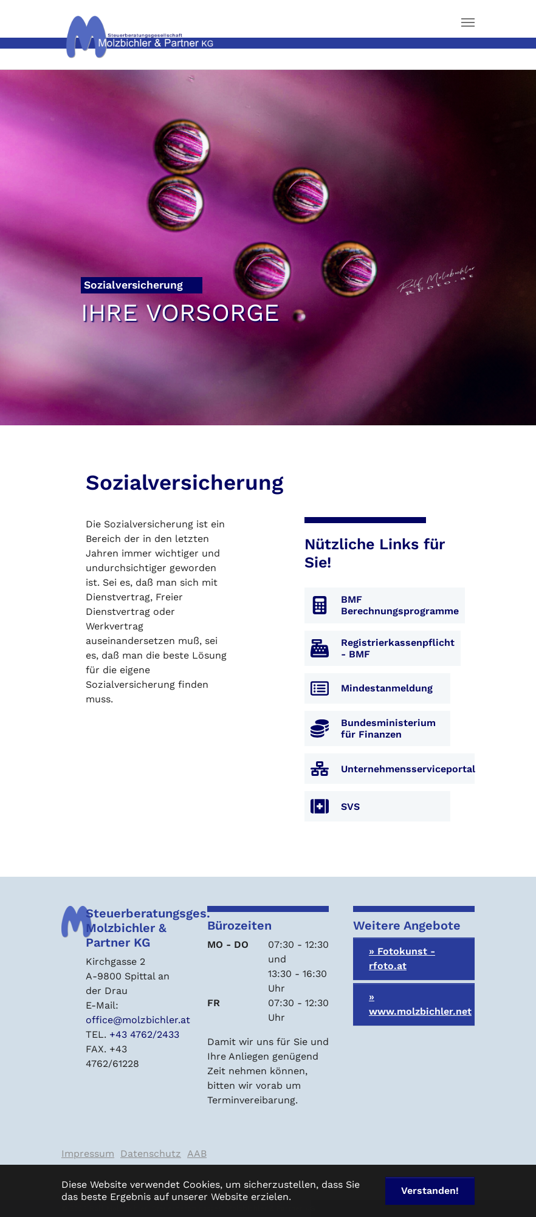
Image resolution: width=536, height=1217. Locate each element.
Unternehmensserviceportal (408, 769)
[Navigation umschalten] (468, 22)
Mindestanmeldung (387, 688)
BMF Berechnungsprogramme (400, 605)
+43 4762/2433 (144, 1034)
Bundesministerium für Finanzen (388, 728)
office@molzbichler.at (138, 1020)
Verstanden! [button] (430, 1190)
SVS (350, 806)
